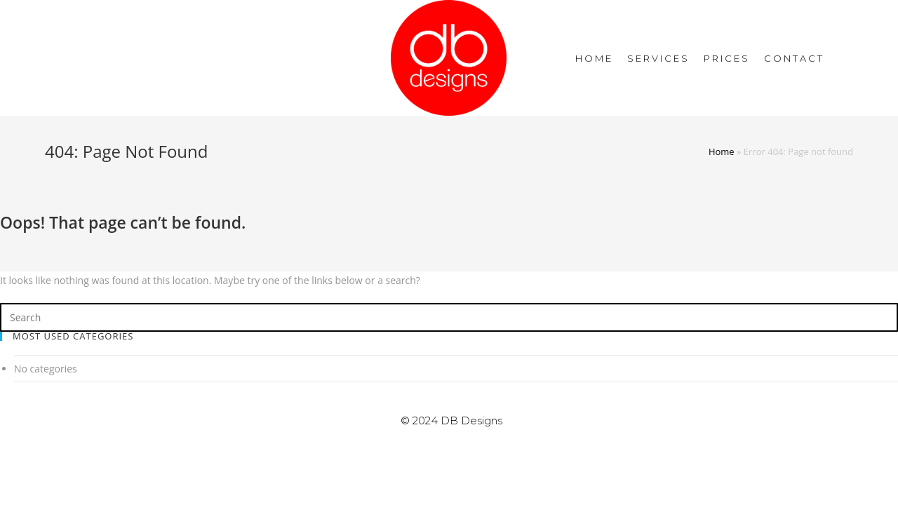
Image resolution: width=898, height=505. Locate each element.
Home (722, 151)
